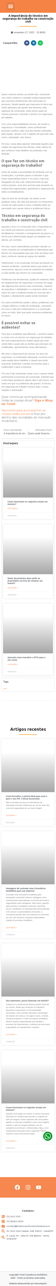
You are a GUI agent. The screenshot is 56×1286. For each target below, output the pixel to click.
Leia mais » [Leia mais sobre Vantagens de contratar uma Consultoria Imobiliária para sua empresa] (11, 928)
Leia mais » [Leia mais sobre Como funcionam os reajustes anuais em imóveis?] (13, 508)
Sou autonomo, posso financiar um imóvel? (27, 1000)
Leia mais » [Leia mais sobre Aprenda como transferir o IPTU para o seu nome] (13, 664)
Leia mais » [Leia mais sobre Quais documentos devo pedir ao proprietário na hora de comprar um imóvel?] (13, 588)
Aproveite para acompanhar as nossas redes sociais (23, 412)
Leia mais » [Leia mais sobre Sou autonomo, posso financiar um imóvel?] (11, 1034)
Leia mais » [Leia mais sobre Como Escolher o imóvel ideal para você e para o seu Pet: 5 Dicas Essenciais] (11, 815)
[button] (11, 6)
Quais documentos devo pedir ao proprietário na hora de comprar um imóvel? (25, 580)
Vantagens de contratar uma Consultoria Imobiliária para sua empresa (26, 889)
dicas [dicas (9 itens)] (5, 689)
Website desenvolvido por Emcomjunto (28, 1283)
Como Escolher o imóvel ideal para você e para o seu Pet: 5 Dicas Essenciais (26, 797)
